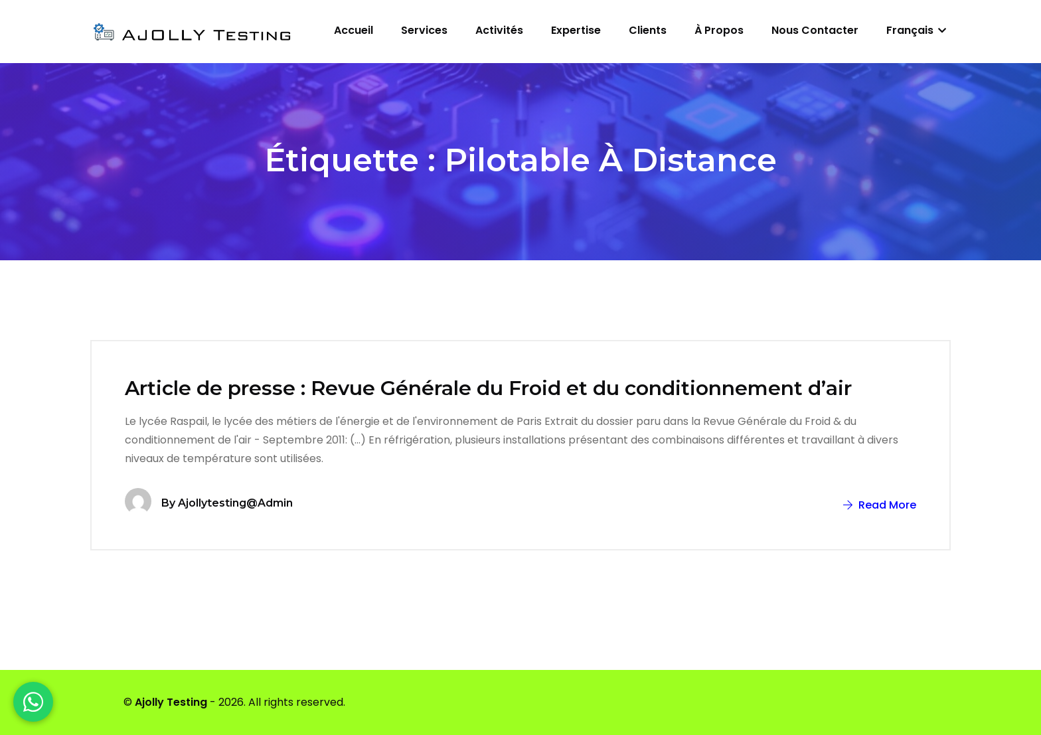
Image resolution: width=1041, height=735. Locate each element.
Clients (648, 30)
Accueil (353, 30)
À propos (719, 30)
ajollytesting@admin (235, 503)
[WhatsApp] (33, 702)
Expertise (576, 30)
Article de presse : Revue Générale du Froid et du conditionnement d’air (488, 388)
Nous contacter (814, 30)
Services (424, 30)
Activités (499, 30)
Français (916, 30)
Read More (879, 505)
